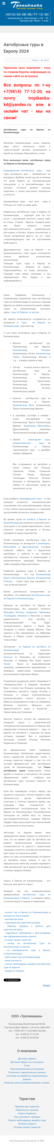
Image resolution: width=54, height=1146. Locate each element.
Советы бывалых (27, 1113)
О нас (27, 1065)
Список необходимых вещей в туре (27, 1120)
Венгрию (22, 615)
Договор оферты (27, 1058)
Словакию (31, 612)
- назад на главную (14, 970)
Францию (9, 612)
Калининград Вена (23, 405)
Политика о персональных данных (27, 1072)
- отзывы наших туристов (18, 939)
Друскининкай (30, 546)
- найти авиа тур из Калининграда (22, 957)
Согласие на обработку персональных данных (27, 1077)
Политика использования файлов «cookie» (27, 1082)
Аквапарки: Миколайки (37, 425)
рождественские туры (28, 443)
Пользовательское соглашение (27, 1069)
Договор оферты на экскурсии (27, 1062)
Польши (8, 657)
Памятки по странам (27, 1110)
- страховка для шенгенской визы (22, 922)
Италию (20, 612)
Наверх (46, 985)
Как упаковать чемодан (27, 1116)
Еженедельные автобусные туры (23, 170)
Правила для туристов (27, 1106)
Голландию (10, 615)
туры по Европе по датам (25, 312)
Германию (44, 612)
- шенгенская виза (13, 919)
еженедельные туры (31, 498)
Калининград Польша (31, 350)
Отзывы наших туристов (27, 1127)
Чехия (7, 663)
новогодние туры (39, 439)
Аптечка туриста (27, 1123)
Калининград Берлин (23, 577)
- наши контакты (13, 960)
